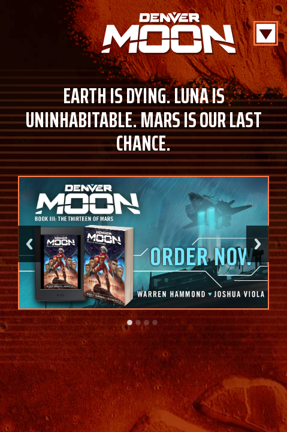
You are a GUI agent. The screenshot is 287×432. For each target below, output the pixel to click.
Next (257, 244)
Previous (29, 244)
